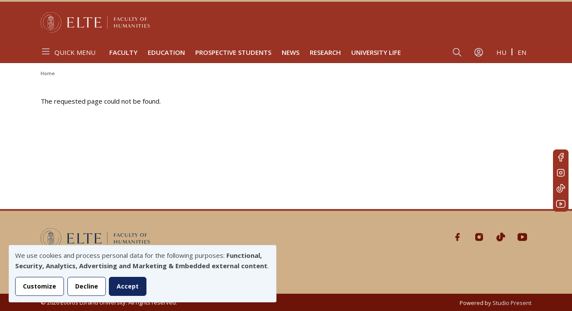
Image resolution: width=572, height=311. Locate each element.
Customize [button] (39, 286)
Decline (86, 286)
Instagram (561, 173)
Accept (128, 286)
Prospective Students (233, 52)
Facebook (561, 157)
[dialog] (142, 273)
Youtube (561, 204)
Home (48, 73)
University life (376, 52)
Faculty (123, 52)
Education (166, 52)
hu (501, 52)
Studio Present (512, 303)
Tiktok (561, 188)
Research (325, 52)
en (522, 52)
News (290, 52)
